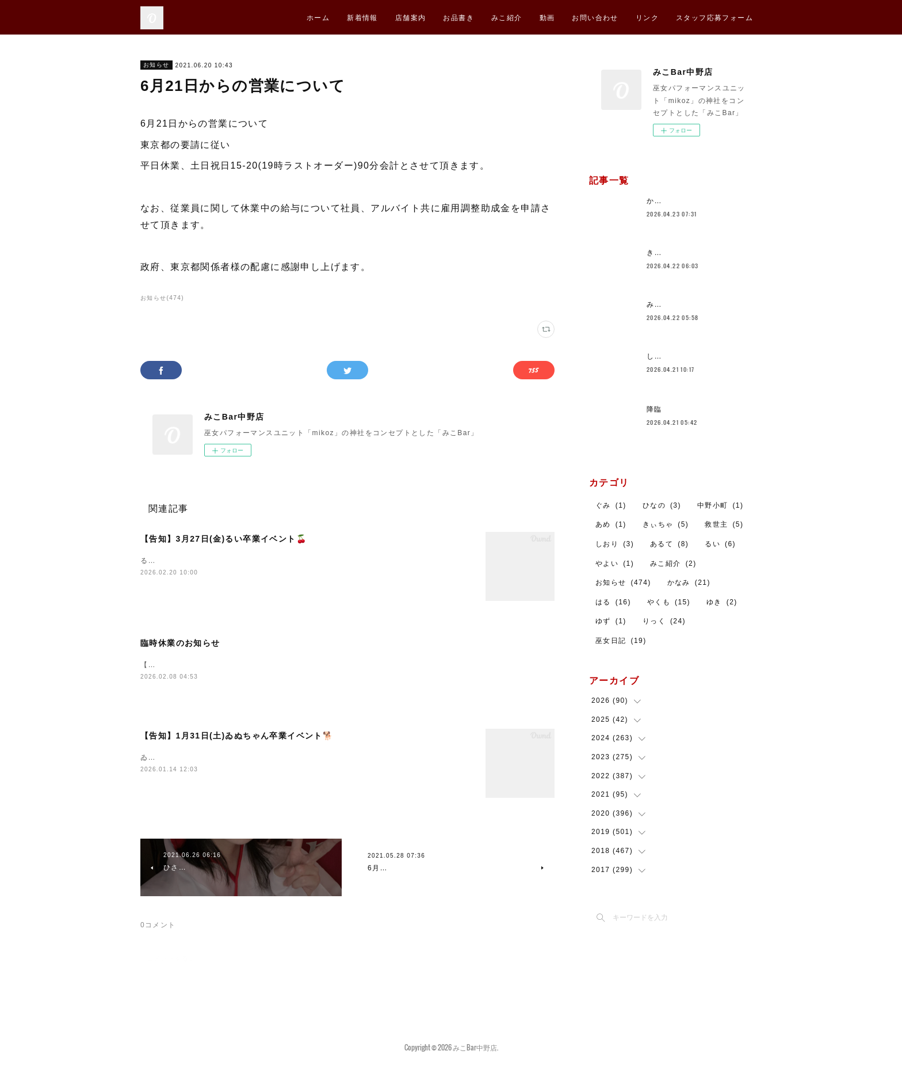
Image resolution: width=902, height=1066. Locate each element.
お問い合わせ (595, 17)
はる (613, 602)
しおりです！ (670, 356)
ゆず (610, 621)
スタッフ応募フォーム (714, 17)
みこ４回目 (666, 304)
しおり (614, 544)
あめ (610, 524)
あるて (669, 544)
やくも (668, 602)
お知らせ (156, 65)
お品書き (458, 17)
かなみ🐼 (663, 201)
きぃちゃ (666, 524)
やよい (614, 563)
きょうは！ (666, 253)
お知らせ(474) (162, 298)
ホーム (318, 17)
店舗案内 (410, 17)
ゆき (721, 602)
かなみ (688, 582)
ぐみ (610, 505)
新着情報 (362, 17)
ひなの (662, 505)
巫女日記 (621, 641)
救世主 (724, 524)
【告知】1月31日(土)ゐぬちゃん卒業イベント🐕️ (236, 736)
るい (720, 544)
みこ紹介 (506, 17)
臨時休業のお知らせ (180, 643)
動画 (547, 17)
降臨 (654, 409)
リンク (647, 17)
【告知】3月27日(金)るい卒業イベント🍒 (223, 538)
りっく (664, 621)
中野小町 (720, 505)
